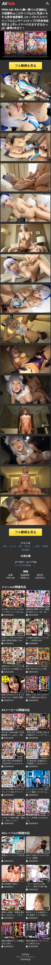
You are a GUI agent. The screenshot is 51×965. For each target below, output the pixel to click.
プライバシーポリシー (25, 957)
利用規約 (25, 954)
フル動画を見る (25, 65)
